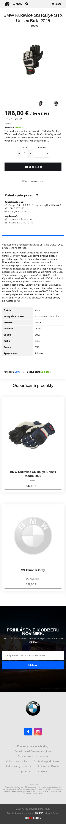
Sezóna (7, 347)
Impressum (25, 771)
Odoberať (33, 664)
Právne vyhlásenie (49, 766)
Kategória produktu (14, 316)
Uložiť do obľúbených (34, 181)
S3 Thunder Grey (33, 572)
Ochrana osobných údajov (33, 756)
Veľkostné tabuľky (16, 761)
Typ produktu (11, 353)
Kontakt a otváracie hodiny (33, 746)
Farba (7, 340)
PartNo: (8, 123)
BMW (17, 371)
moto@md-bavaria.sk (17, 211)
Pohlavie (8, 328)
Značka (7, 334)
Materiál (8, 322)
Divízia (7, 310)
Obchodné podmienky (46, 761)
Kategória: (9, 371)
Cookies (43, 771)
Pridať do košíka (33, 166)
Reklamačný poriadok (19, 766)
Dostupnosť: (9, 127)
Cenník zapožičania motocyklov (33, 751)
